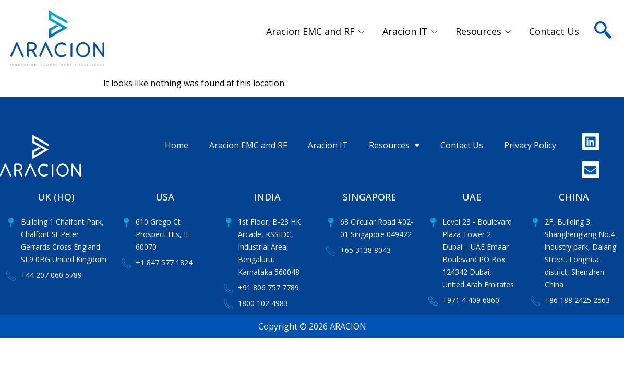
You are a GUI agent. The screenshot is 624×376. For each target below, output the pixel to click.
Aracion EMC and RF (316, 31)
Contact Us (554, 31)
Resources (484, 31)
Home (176, 145)
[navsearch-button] (602, 15)
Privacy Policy (530, 145)
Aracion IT (411, 31)
